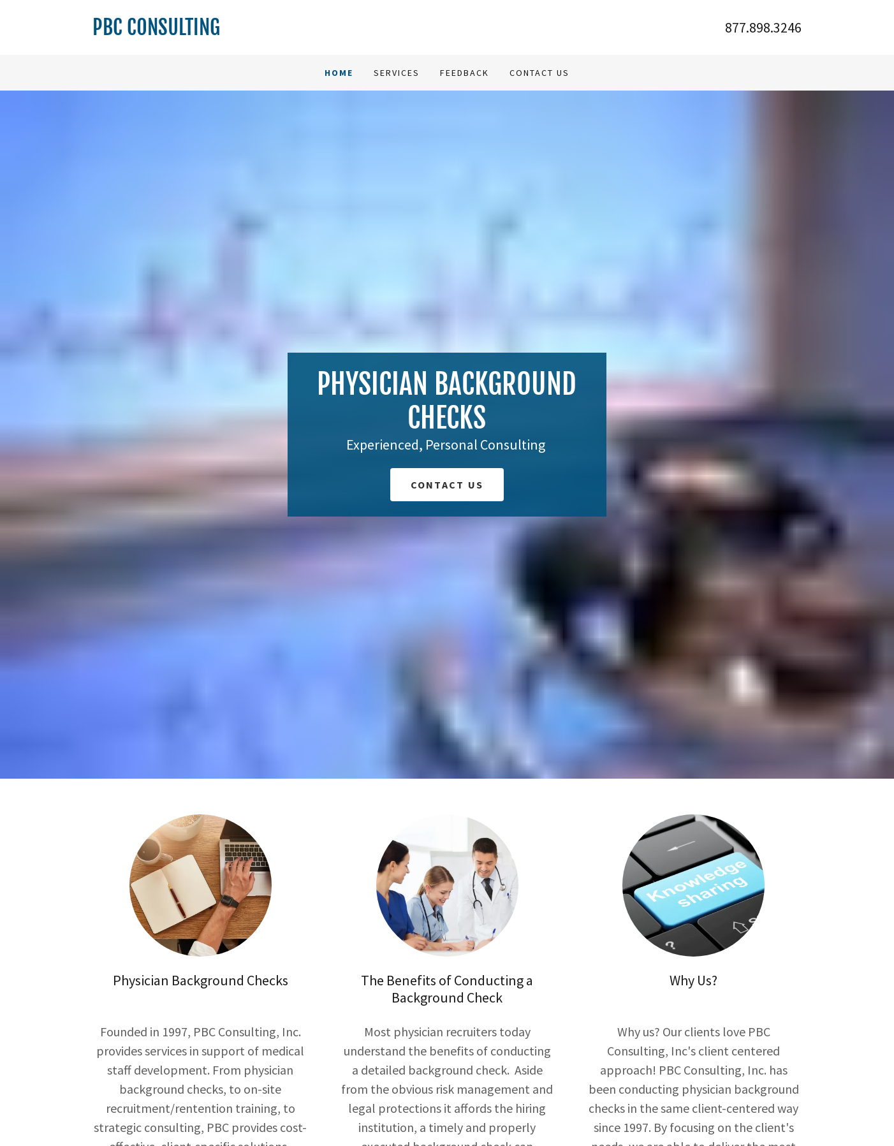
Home (339, 72)
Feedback (464, 72)
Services (397, 72)
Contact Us (539, 72)
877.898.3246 (763, 27)
